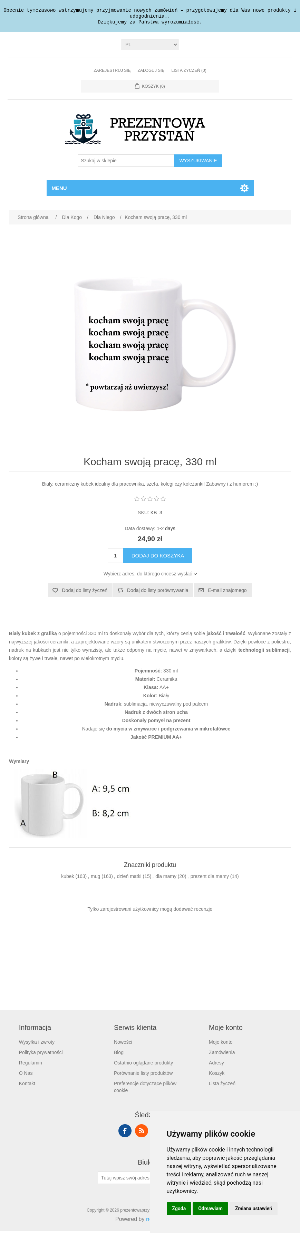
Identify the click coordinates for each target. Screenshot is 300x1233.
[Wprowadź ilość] (115, 557)
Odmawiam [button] (210, 1208)
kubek (67, 878)
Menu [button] (59, 190)
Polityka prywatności (41, 1054)
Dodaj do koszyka (158, 558)
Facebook (125, 1132)
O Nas (26, 1075)
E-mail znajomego (227, 592)
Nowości (123, 1044)
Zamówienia (222, 1054)
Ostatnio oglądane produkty (143, 1065)
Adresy (216, 1065)
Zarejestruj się (112, 72)
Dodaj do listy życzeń (84, 592)
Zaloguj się (151, 72)
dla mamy (165, 878)
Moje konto (220, 1044)
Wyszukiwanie (198, 162)
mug (95, 878)
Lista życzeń (222, 1085)
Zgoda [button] (179, 1208)
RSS (141, 1132)
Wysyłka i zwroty (37, 1044)
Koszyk (216, 1075)
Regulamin (30, 1065)
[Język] (150, 46)
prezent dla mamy (210, 878)
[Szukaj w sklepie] (126, 162)
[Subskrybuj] (129, 1180)
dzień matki (129, 878)
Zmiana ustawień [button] (253, 1208)
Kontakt (27, 1085)
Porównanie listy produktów (143, 1075)
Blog (119, 1054)
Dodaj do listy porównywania (157, 592)
